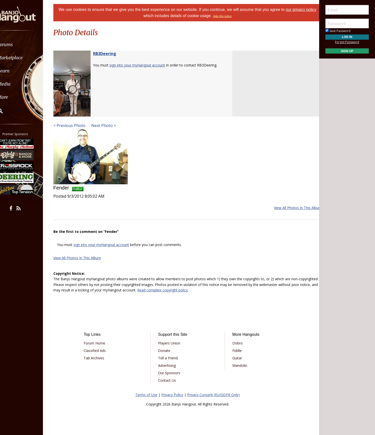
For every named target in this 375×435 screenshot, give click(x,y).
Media (16, 84)
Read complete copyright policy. (209, 290)
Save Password (337, 31)
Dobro (236, 343)
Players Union (171, 343)
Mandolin (238, 365)
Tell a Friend (169, 358)
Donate (166, 350)
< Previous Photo (76, 125)
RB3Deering (110, 53)
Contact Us (169, 380)
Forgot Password (347, 42)
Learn (16, 71)
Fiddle (235, 350)
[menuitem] (28, 44)
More (15, 97)
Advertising (168, 365)
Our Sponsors (171, 373)
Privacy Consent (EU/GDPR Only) (213, 394)
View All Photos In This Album (291, 207)
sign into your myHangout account (143, 65)
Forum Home (99, 343)
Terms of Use (146, 394)
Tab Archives (99, 358)
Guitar (235, 358)
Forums (18, 44)
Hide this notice (228, 16)
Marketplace (22, 58)
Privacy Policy (172, 394)
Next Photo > (109, 125)
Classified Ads (100, 350)
